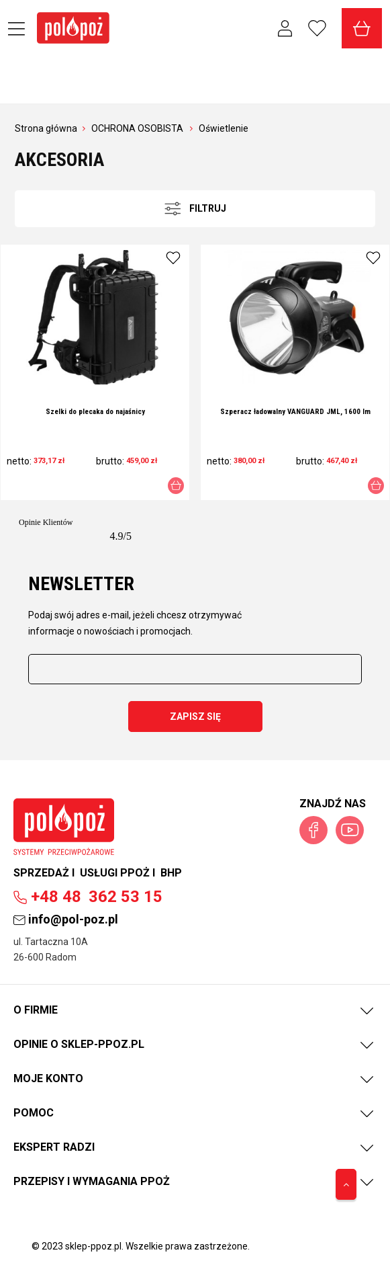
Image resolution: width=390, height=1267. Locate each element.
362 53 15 (87, 897)
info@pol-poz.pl (65, 919)
